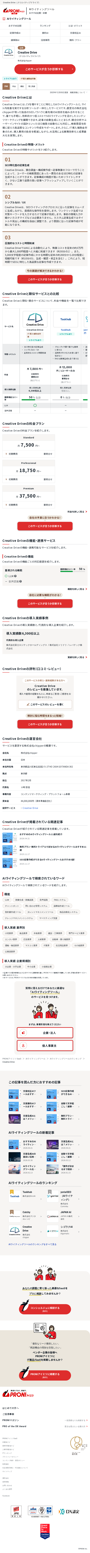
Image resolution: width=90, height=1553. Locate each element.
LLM (7, 900)
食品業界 (23, 933)
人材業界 (42, 939)
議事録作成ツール (62, 906)
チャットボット (12, 906)
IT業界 (46, 945)
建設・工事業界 (55, 933)
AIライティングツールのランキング (66, 1059)
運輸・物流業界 (12, 945)
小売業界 (9, 933)
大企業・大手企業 (13, 967)
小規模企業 (47, 967)
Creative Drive (27, 52)
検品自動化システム (69, 912)
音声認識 (44, 900)
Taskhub (66, 329)
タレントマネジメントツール (40, 912)
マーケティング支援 (48, 918)
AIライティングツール (35, 1059)
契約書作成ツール (13, 912)
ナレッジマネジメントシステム (19, 918)
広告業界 (27, 939)
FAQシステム (60, 900)
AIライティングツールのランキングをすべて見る (32, 1244)
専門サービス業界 (76, 933)
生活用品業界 (62, 945)
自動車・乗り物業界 (61, 939)
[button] (45, 1032)
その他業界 (79, 945)
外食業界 (38, 933)
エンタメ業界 (11, 939)
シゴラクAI (67, 1226)
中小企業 (31, 967)
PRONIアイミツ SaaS (11, 1059)
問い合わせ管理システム (36, 906)
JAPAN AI (66, 1212)
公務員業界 (10, 951)
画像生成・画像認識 (24, 900)
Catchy (26, 1212)
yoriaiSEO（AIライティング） (67, 1196)
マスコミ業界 (31, 945)
